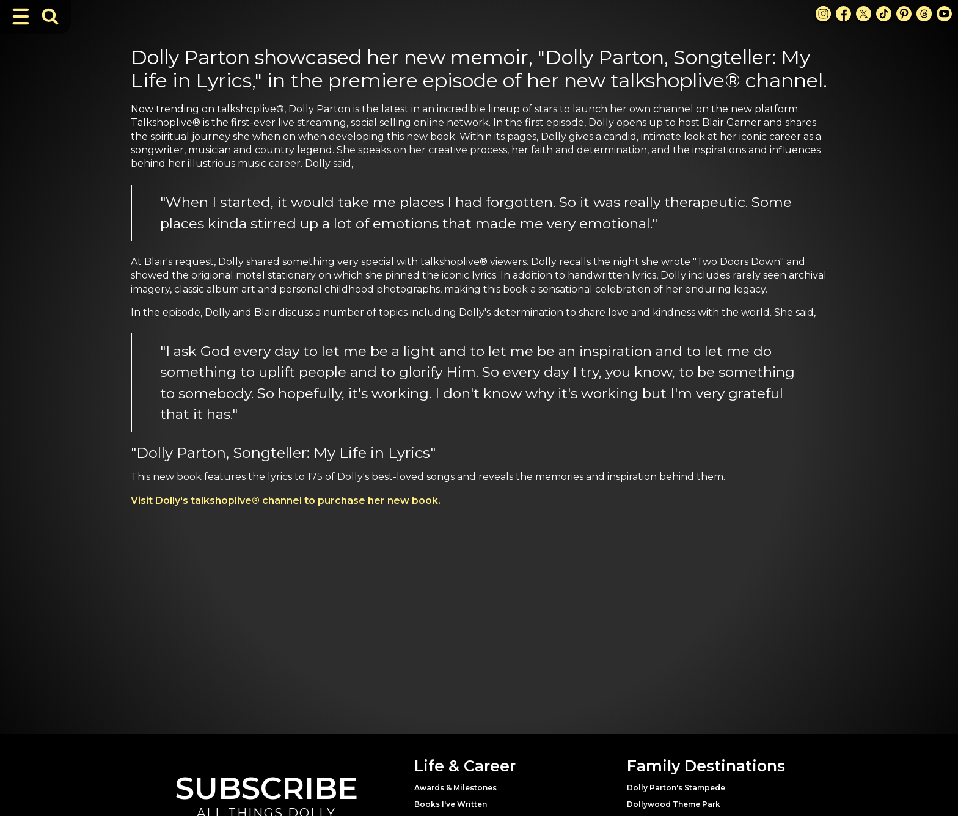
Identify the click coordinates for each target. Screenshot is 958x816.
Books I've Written (450, 804)
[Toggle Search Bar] (50, 16)
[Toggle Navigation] (20, 16)
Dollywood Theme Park (673, 804)
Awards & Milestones (455, 787)
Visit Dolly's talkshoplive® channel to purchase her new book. (286, 500)
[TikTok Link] (883, 13)
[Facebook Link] (843, 13)
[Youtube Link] (944, 13)
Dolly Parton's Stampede (676, 787)
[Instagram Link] (823, 13)
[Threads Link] (924, 13)
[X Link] (863, 13)
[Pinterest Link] (904, 13)
